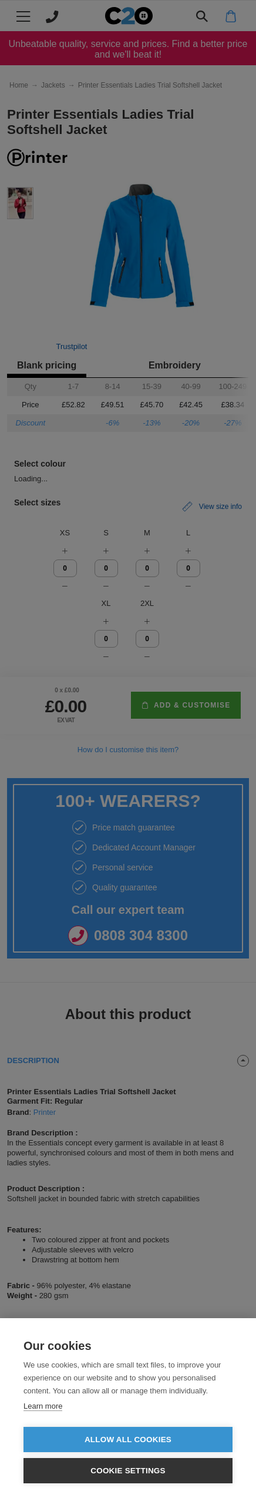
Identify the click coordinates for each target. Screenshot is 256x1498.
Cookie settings (128, 1470)
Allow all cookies (128, 1439)
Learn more (42, 1406)
